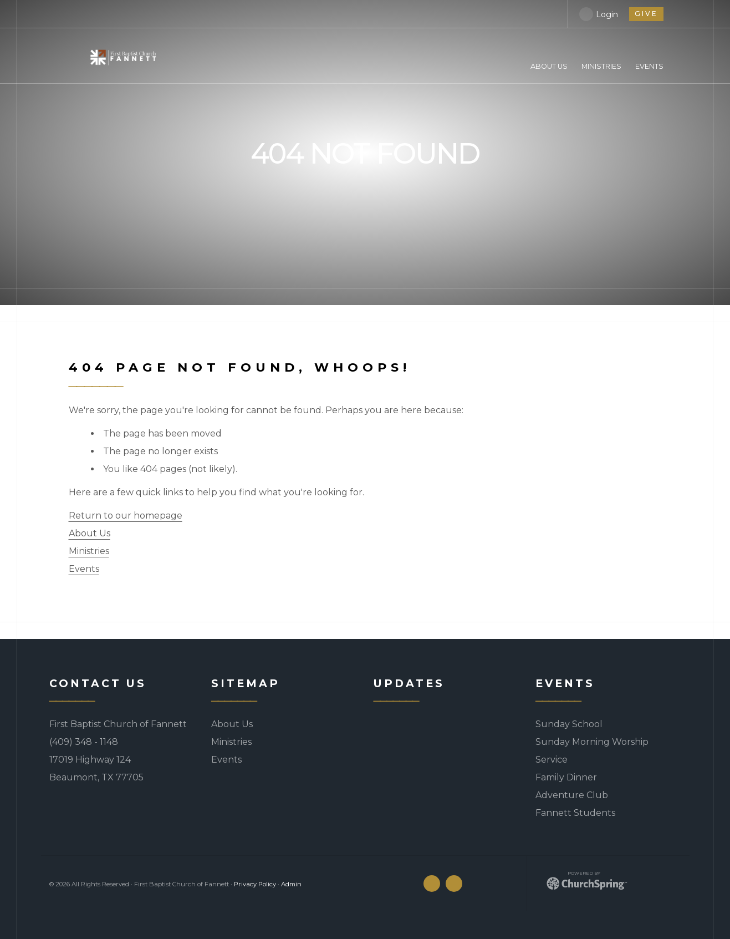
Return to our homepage (125, 515)
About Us (89, 533)
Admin (291, 884)
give (646, 13)
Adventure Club (571, 795)
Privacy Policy (255, 884)
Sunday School (569, 724)
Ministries (89, 551)
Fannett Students (575, 813)
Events (84, 569)
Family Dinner (566, 777)
